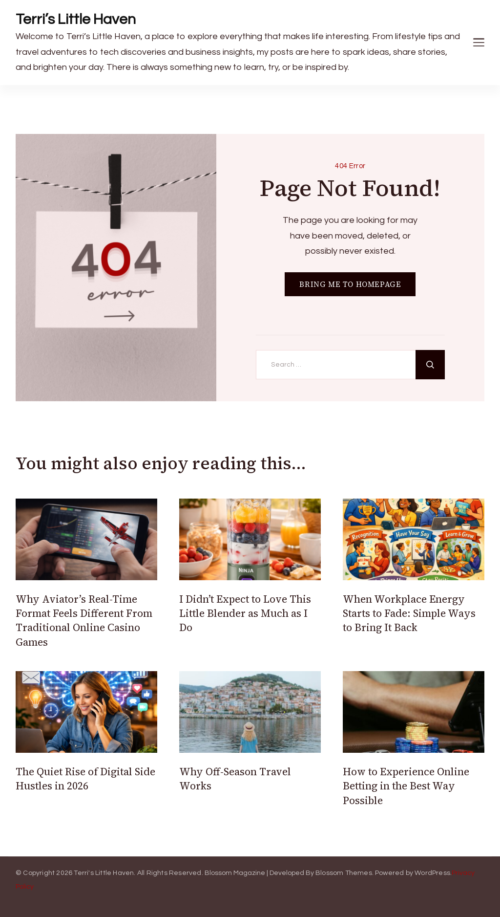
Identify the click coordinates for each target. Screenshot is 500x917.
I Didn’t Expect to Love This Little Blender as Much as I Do (245, 613)
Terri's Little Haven (104, 873)
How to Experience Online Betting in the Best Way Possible (406, 786)
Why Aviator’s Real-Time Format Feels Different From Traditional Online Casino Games (84, 620)
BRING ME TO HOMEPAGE (350, 284)
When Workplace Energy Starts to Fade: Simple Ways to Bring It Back (409, 613)
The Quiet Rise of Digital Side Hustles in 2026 (85, 778)
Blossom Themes (343, 873)
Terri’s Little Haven (76, 19)
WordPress (432, 873)
